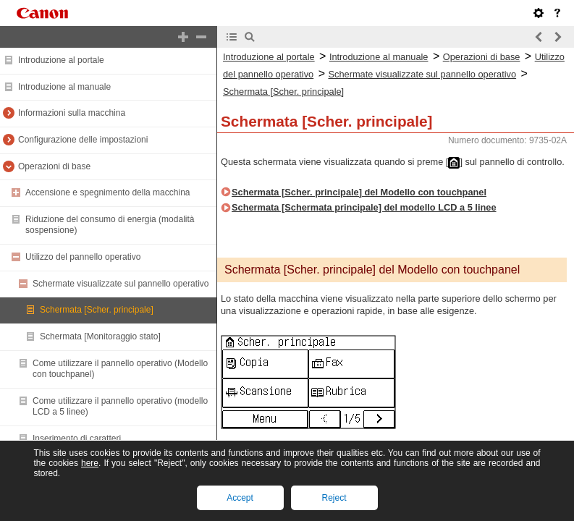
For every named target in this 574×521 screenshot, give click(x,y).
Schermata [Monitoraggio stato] (100, 336)
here (89, 463)
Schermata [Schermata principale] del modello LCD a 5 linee (364, 207)
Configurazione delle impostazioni (83, 140)
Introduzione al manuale (64, 87)
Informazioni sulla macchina (71, 113)
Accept (240, 498)
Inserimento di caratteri (77, 438)
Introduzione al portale (61, 60)
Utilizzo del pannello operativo (82, 257)
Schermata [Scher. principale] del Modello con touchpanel (359, 192)
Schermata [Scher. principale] (96, 310)
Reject (333, 498)
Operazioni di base (54, 166)
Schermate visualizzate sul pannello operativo (120, 284)
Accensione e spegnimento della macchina (107, 192)
